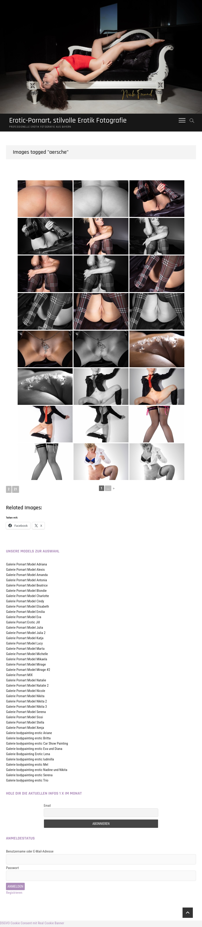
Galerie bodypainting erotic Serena (29, 776)
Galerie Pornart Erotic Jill (23, 623)
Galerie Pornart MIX (19, 676)
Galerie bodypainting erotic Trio (27, 781)
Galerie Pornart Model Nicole (25, 692)
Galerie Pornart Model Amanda (27, 576)
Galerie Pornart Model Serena (26, 713)
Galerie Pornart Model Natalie (26, 681)
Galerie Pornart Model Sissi (24, 718)
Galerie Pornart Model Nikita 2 (26, 702)
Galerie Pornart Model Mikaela (26, 660)
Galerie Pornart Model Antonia (26, 581)
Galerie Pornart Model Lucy (24, 644)
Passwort (12, 869)
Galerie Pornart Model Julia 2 (25, 634)
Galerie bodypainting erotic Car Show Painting (37, 745)
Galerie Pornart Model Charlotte (27, 597)
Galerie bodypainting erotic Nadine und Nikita (36, 771)
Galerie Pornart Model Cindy (25, 602)
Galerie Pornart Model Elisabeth (27, 608)
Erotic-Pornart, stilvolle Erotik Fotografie (76, 121)
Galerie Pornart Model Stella (25, 723)
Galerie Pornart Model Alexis (25, 571)
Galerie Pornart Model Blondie (26, 592)
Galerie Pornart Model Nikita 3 (26, 708)
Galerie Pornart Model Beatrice (27, 586)
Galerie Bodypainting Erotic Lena (28, 755)
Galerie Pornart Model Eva (23, 618)
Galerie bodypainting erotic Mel (27, 766)
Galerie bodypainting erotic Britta (28, 739)
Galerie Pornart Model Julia (24, 629)
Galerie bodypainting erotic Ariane (29, 734)
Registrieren (14, 894)
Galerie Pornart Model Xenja (25, 729)
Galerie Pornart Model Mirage (26, 666)
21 (15, 490)
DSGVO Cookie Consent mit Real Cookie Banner (32, 924)
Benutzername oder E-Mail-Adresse (29, 852)
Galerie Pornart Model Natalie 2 (27, 687)
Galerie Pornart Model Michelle (27, 655)
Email (47, 807)
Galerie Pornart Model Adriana (26, 565)
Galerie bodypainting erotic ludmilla (30, 760)
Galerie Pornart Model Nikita (25, 697)
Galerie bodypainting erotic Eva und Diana (34, 750)
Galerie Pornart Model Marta (25, 650)
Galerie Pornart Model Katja (24, 639)
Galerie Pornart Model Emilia (25, 613)
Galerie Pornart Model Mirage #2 (28, 671)
